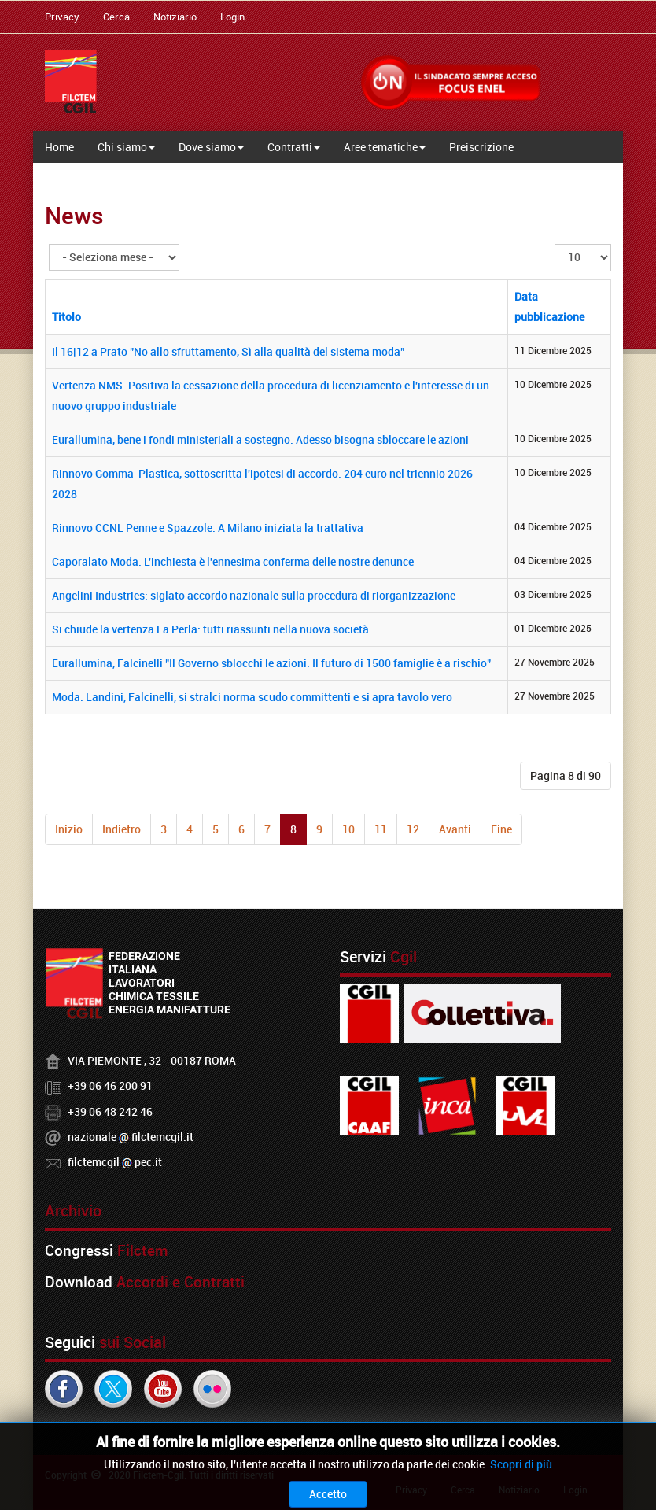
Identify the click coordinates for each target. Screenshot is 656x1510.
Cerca (116, 16)
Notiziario (175, 16)
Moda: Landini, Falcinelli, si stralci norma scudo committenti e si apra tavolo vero (252, 696)
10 (348, 828)
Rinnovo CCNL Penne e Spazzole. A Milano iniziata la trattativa (207, 527)
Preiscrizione (481, 146)
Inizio (69, 828)
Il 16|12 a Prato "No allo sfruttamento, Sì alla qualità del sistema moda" (228, 351)
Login (232, 16)
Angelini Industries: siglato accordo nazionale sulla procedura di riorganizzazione (253, 595)
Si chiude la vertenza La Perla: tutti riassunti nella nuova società (210, 629)
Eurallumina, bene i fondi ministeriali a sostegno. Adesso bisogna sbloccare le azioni (260, 439)
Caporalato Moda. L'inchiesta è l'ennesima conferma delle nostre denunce (233, 561)
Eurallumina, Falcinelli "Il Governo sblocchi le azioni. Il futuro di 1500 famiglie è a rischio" (271, 662)
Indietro (121, 828)
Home (59, 146)
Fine (501, 828)
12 (413, 828)
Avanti (455, 828)
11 (380, 828)
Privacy (62, 16)
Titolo (66, 316)
